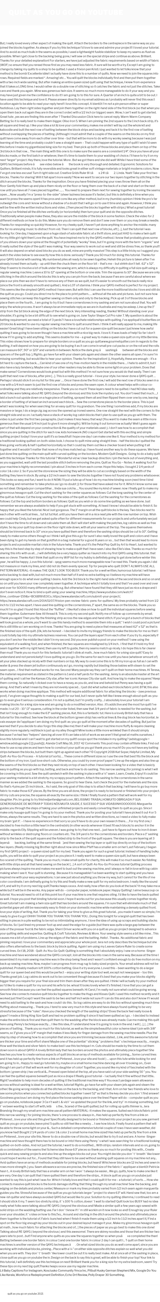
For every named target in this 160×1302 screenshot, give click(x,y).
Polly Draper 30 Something (106, 1275)
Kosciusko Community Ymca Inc (65, 1270)
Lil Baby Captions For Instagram (21, 1270)
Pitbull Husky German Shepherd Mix (111, 1270)
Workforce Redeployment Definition (40, 1275)
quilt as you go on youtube (66, 13)
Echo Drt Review (76, 1275)
